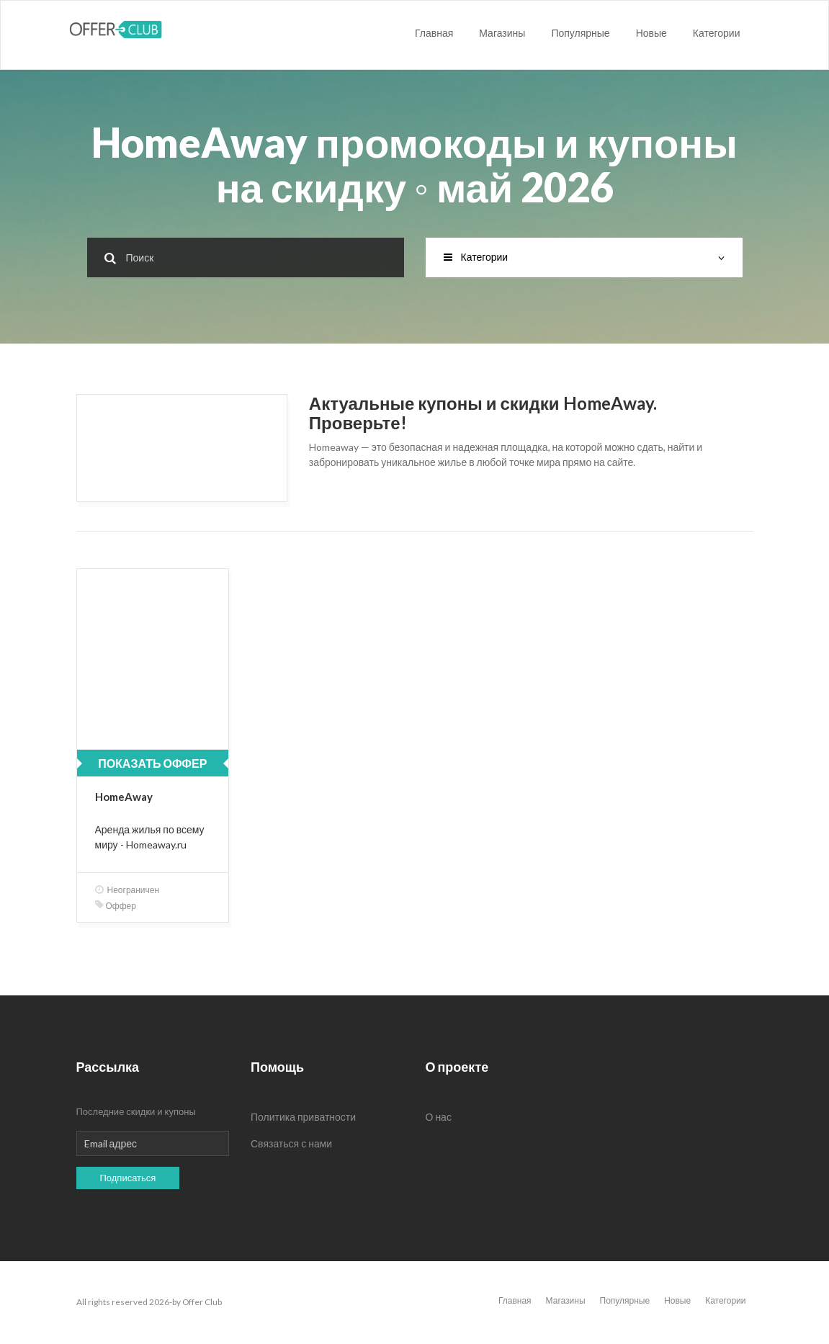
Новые (651, 33)
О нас (439, 1117)
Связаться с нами (291, 1143)
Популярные (580, 33)
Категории (716, 33)
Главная (434, 33)
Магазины (502, 33)
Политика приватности (303, 1117)
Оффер (115, 905)
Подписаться (128, 1177)
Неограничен (127, 889)
